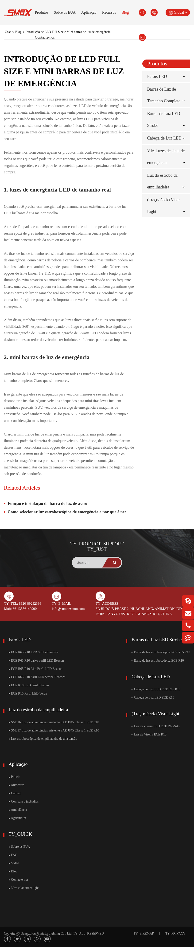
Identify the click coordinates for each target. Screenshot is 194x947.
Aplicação (89, 12)
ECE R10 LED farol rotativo (29, 685)
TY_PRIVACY (175, 933)
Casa (8, 32)
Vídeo (14, 863)
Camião (15, 793)
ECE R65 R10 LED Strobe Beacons (33, 652)
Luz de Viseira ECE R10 (149, 734)
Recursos (109, 12)
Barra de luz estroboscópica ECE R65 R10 (161, 652)
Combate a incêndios (24, 801)
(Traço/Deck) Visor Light (155, 713)
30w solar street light (24, 888)
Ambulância (18, 809)
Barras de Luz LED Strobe (157, 639)
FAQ (13, 855)
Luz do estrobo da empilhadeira (38, 709)
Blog (125, 12)
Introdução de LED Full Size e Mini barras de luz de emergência (68, 32)
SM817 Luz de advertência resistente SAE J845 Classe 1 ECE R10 (54, 730)
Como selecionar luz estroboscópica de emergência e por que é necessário (71, 512)
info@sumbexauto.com (68, 609)
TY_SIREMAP (144, 933)
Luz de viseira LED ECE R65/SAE (156, 726)
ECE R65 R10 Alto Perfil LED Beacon (35, 669)
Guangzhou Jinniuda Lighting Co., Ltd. (46, 933)
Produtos (41, 12)
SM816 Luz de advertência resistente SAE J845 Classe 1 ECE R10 (54, 722)
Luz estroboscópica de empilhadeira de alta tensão (43, 738)
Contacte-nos (45, 37)
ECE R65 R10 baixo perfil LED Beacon (36, 660)
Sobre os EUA (64, 12)
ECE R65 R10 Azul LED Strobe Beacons (37, 677)
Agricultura (17, 818)
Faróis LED (157, 76)
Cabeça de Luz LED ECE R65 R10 (156, 689)
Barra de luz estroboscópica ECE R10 (158, 660)
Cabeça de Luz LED (164, 138)
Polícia (14, 777)
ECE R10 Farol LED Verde (28, 693)
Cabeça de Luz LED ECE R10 (153, 697)
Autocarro (16, 785)
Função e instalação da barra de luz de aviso (47, 503)
